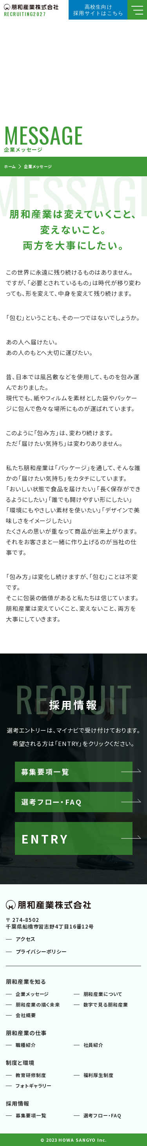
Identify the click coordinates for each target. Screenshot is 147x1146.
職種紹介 (26, 1044)
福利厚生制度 (98, 1075)
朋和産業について (102, 993)
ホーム (10, 166)
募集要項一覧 (31, 1115)
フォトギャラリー (34, 1085)
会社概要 (26, 1015)
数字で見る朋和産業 (105, 1004)
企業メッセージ (38, 166)
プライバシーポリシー (41, 951)
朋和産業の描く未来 (38, 1004)
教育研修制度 (31, 1075)
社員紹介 (93, 1044)
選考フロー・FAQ (102, 1115)
